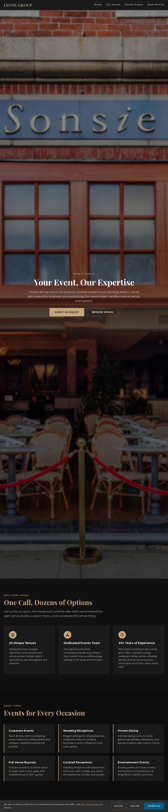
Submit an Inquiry (66, 312)
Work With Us (155, 4)
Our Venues (113, 4)
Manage (118, 806)
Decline (135, 806)
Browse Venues (102, 312)
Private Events (134, 4)
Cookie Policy (92, 804)
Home (98, 4)
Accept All (154, 806)
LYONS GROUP (18, 5)
